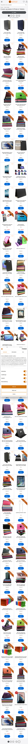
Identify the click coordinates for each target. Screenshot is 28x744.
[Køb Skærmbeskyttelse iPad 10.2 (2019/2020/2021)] (21, 496)
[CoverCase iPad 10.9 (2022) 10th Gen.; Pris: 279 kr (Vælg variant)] (7, 101)
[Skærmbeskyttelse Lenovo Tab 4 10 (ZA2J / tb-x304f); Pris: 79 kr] (20, 317)
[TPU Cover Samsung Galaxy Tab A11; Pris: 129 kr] (20, 149)
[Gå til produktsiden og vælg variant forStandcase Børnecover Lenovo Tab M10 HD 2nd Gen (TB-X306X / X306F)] (21, 664)
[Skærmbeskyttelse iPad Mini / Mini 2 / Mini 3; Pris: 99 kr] (7, 173)
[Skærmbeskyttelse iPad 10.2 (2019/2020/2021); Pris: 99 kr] (20, 485)
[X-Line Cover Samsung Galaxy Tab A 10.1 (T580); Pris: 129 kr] (7, 269)
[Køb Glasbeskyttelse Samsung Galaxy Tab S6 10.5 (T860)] (21, 472)
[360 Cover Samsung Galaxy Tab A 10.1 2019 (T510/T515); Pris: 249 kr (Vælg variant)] (7, 437)
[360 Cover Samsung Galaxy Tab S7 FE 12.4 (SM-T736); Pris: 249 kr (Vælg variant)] (7, 677)
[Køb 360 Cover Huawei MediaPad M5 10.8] (7, 64)
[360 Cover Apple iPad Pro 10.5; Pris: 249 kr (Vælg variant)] (20, 293)
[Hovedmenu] (1, 1)
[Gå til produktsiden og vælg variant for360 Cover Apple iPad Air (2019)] (21, 424)
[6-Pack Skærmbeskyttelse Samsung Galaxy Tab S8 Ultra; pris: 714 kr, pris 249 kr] (7, 725)
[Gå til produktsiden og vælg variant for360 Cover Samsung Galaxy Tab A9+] (7, 136)
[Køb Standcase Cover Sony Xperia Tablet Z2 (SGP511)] (21, 184)
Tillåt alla (14, 386)
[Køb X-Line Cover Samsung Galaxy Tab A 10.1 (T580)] (7, 280)
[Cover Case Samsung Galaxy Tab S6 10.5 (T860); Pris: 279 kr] (7, 461)
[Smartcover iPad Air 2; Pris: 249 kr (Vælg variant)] (20, 341)
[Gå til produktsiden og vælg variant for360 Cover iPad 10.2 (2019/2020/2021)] (21, 64)
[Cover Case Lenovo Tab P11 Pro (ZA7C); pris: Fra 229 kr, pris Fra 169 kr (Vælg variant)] (7, 629)
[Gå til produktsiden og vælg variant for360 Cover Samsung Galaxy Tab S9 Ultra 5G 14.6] (21, 112)
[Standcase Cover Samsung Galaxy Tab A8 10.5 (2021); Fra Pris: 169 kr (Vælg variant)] (7, 701)
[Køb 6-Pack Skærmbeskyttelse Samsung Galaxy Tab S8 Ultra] (7, 736)
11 (17, 16)
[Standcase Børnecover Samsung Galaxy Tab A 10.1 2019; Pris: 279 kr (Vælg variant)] (7, 605)
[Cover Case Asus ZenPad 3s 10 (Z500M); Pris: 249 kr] (20, 269)
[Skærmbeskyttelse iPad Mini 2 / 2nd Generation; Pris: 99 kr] (7, 197)
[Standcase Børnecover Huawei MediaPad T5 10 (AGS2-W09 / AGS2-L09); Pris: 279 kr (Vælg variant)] (7, 653)
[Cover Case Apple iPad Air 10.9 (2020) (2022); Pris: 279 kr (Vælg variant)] (7, 581)
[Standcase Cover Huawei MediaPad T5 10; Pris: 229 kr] (7, 413)
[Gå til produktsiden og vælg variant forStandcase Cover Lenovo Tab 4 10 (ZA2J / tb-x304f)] (7, 328)
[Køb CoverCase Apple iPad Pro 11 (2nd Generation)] (7, 88)
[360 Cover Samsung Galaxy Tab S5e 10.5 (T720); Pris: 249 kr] (20, 437)
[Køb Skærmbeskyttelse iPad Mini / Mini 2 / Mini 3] (7, 184)
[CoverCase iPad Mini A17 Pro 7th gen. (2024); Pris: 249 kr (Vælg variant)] (20, 125)
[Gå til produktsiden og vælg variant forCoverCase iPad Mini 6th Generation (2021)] (21, 688)
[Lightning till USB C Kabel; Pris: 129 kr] (20, 509)
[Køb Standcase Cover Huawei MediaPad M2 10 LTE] (7, 256)
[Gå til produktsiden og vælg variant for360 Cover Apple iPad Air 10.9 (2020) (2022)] (21, 592)
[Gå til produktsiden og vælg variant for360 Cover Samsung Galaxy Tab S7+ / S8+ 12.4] (21, 568)
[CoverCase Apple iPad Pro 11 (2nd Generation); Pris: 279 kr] (7, 77)
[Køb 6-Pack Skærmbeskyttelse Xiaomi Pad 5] (21, 88)
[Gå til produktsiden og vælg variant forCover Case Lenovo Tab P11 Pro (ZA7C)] (7, 640)
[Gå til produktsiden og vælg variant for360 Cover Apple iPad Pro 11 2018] (21, 400)
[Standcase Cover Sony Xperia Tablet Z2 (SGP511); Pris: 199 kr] (20, 173)
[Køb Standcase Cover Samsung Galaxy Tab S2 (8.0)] (21, 208)
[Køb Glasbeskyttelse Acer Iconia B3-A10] (21, 232)
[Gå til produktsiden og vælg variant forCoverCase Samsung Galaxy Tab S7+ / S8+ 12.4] (7, 568)
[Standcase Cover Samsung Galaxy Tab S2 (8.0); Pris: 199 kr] (20, 197)
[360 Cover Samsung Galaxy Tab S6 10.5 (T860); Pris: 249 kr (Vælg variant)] (7, 485)
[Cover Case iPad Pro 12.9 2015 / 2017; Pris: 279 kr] (7, 29)
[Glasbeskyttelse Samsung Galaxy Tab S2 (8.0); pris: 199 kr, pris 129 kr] (7, 221)
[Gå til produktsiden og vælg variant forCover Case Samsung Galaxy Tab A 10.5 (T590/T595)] (7, 400)
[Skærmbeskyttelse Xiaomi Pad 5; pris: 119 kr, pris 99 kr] (20, 701)
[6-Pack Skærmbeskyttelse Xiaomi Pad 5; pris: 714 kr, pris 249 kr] (20, 77)
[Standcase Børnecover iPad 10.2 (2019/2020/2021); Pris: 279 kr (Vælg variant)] (20, 605)
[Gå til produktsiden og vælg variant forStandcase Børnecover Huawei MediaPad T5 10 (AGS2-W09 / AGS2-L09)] (7, 664)
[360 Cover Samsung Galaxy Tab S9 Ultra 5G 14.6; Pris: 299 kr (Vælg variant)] (20, 101)
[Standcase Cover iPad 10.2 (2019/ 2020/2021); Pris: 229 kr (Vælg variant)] (7, 533)
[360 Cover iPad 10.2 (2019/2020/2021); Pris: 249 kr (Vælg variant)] (20, 53)
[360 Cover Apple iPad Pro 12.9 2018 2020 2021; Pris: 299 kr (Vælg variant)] (20, 629)
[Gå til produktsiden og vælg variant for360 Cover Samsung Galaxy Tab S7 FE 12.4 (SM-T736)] (7, 688)
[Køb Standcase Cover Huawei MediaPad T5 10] (7, 424)
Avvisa (14, 394)
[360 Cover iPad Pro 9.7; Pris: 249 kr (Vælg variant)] (20, 245)
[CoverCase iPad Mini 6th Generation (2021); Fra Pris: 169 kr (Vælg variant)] (20, 677)
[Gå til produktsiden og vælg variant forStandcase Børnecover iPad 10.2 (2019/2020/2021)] (21, 616)
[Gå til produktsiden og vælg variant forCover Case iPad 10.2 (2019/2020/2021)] (7, 520)
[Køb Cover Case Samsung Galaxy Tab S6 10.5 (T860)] (7, 472)
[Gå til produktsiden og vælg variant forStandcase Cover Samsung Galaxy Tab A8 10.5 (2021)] (7, 712)
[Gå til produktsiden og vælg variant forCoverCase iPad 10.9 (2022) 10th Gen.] (7, 112)
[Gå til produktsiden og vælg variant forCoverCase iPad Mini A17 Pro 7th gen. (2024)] (21, 136)
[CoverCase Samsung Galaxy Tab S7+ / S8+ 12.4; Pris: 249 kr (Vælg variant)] (7, 557)
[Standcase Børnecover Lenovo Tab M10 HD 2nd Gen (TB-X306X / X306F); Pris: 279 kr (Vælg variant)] (20, 653)
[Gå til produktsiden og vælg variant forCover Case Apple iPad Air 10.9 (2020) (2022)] (7, 592)
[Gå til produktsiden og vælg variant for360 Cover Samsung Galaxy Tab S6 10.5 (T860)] (7, 496)
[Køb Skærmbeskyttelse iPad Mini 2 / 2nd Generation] (7, 208)
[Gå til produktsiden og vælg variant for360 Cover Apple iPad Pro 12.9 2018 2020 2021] (21, 640)
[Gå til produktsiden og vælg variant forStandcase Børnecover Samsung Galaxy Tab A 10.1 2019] (7, 616)
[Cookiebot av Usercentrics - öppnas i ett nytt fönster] (22, 349)
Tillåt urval (14, 390)
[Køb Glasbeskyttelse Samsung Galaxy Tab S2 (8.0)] (7, 232)
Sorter (14, 12)
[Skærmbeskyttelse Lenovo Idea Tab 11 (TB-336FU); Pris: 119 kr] (7, 149)
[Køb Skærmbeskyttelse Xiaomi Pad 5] (21, 712)
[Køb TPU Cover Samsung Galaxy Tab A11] (21, 160)
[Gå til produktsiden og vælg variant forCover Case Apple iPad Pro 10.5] (7, 304)
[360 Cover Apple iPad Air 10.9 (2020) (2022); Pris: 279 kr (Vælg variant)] (20, 581)
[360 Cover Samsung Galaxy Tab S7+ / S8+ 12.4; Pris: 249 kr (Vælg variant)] (20, 557)
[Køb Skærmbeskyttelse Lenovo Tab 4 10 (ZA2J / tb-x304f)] (21, 328)
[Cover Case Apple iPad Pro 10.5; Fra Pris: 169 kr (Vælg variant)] (7, 293)
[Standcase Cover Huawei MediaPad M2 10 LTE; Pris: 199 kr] (7, 245)
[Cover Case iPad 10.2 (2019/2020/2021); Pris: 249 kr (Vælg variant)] (7, 509)
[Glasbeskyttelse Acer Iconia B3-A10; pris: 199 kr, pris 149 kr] (20, 221)
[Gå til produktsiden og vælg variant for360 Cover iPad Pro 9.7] (21, 256)
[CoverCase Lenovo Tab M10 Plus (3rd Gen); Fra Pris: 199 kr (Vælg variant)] (20, 725)
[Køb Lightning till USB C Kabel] (21, 520)
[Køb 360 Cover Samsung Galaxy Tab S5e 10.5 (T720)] (21, 448)
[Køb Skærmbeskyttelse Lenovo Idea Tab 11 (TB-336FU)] (7, 160)
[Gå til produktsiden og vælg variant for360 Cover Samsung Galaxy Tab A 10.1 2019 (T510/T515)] (7, 448)
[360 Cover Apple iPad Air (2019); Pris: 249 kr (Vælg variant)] (20, 413)
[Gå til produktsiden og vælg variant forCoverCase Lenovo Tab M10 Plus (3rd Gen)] (21, 736)
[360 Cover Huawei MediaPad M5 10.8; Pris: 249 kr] (7, 53)
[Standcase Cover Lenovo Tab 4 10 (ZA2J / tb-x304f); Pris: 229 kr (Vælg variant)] (7, 317)
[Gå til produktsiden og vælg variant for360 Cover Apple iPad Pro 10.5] (21, 304)
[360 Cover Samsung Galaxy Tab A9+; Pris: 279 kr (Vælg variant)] (7, 125)
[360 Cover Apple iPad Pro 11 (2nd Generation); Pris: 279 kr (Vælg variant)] (20, 533)
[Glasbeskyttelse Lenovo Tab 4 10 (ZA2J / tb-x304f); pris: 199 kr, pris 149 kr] (7, 341)
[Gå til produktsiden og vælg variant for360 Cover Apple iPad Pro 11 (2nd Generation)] (21, 544)
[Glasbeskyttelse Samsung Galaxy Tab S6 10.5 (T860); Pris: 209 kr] (20, 461)
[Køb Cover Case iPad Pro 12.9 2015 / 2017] (7, 40)
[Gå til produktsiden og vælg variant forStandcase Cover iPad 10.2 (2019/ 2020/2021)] (7, 544)
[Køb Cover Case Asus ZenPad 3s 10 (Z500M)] (21, 280)
